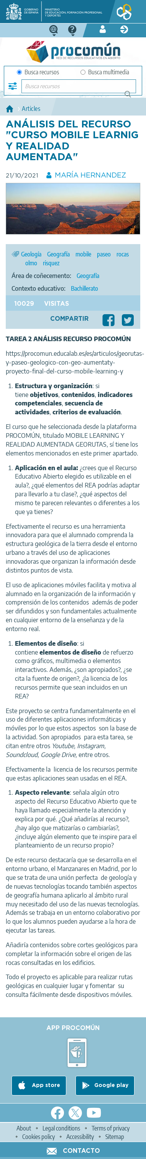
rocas (122, 254)
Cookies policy (38, 1137)
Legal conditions (61, 1128)
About (23, 1128)
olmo (31, 263)
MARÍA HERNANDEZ (90, 176)
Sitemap (114, 1137)
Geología (31, 254)
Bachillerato (84, 288)
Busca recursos (38, 72)
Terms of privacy (111, 1128)
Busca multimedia (104, 72)
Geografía (58, 254)
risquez (51, 263)
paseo (104, 254)
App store (45, 1085)
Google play (111, 1085)
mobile (83, 254)
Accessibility (80, 1137)
